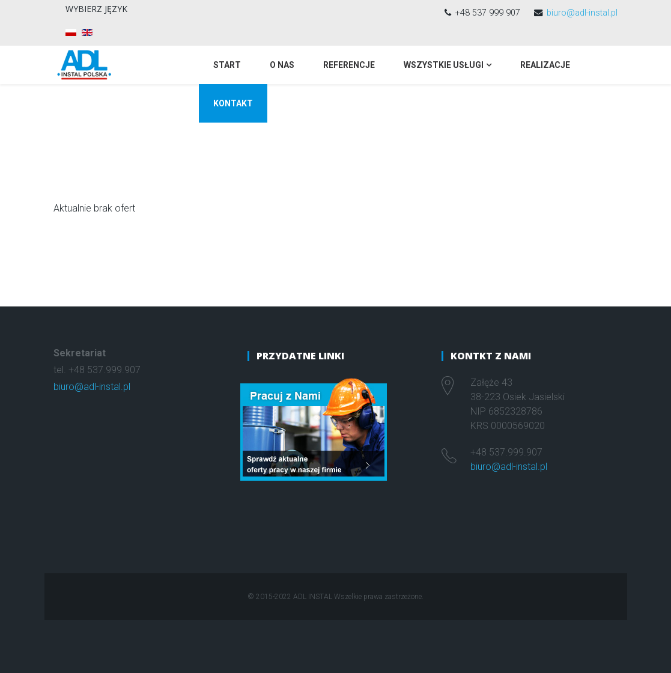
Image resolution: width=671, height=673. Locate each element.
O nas (282, 65)
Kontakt (233, 103)
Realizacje (545, 65)
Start (227, 65)
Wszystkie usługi (444, 65)
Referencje (349, 65)
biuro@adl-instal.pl (582, 13)
